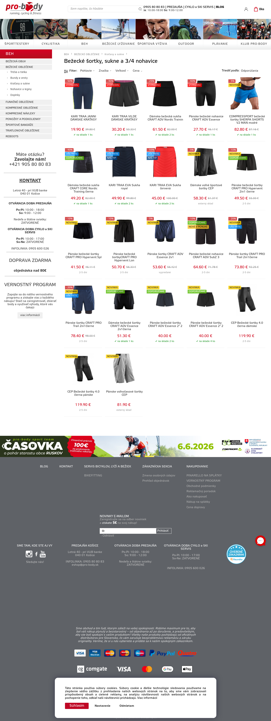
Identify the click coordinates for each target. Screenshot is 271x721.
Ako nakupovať (196, 496)
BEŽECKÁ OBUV (16, 61)
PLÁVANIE (220, 44)
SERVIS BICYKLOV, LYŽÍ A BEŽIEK (107, 466)
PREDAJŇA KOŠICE (85, 545)
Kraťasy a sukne (20, 84)
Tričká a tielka (18, 72)
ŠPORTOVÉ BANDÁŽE (19, 125)
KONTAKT (66, 466)
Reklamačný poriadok (201, 491)
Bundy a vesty (19, 78)
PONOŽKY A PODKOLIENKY (23, 119)
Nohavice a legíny (21, 89)
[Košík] (258, 9)
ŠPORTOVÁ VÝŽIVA (152, 44)
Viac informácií (147, 698)
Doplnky (15, 95)
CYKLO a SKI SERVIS (199, 7)
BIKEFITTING (93, 475)
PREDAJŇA (175, 7)
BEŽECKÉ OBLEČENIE (19, 67)
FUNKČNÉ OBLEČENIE (20, 102)
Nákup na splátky (198, 502)
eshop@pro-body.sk (85, 565)
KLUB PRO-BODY (254, 44)
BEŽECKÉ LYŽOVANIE (118, 44)
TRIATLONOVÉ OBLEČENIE (22, 131)
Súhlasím (76, 705)
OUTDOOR (186, 44)
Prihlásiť (162, 531)
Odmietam (126, 706)
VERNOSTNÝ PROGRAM (203, 481)
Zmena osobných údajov (158, 475)
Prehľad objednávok (155, 481)
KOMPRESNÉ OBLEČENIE (22, 108)
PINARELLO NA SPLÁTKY (204, 475)
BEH (84, 44)
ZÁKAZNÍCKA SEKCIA (157, 466)
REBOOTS (12, 136)
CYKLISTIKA (51, 44)
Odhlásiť (108, 535)
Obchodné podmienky (201, 486)
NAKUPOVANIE (197, 466)
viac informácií (30, 315)
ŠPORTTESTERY (17, 44)
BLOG (44, 466)
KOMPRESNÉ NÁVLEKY (20, 113)
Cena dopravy (195, 507)
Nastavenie (102, 706)
